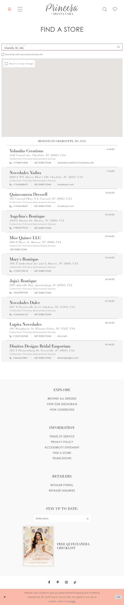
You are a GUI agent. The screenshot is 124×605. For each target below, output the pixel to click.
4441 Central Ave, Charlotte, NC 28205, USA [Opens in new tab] (38, 155)
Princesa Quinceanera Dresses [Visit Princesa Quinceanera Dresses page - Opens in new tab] (39, 159)
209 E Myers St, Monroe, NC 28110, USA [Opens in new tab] (35, 242)
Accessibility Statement (62, 447)
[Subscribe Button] (87, 518)
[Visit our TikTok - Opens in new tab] (75, 582)
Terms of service (62, 436)
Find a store (62, 453)
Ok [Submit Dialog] (118, 596)
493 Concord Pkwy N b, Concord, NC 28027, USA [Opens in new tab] (41, 198)
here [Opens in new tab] (73, 601)
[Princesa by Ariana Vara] (62, 9)
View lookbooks (62, 409)
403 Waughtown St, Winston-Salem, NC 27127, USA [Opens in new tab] (42, 328)
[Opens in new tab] (43, 162)
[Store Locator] (9, 9)
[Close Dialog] (5, 597)
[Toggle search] (104, 9)
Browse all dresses (62, 398)
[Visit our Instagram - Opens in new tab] (66, 582)
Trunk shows (62, 458)
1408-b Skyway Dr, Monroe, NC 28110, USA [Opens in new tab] (37, 220)
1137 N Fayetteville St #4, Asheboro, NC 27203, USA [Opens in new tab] (42, 307)
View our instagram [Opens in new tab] (62, 404)
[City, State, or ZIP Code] (62, 47)
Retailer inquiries (62, 490)
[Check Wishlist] (115, 9)
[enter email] (62, 518)
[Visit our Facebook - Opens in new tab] (49, 582)
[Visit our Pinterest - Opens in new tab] (57, 582)
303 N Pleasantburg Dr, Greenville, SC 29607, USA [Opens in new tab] (42, 350)
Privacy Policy (62, 442)
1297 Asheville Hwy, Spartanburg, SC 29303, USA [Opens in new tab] (41, 285)
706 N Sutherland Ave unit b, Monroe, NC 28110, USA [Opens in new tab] (44, 263)
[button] (20, 9)
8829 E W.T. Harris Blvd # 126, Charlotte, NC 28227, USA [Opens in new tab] (46, 177)
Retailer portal (62, 485)
